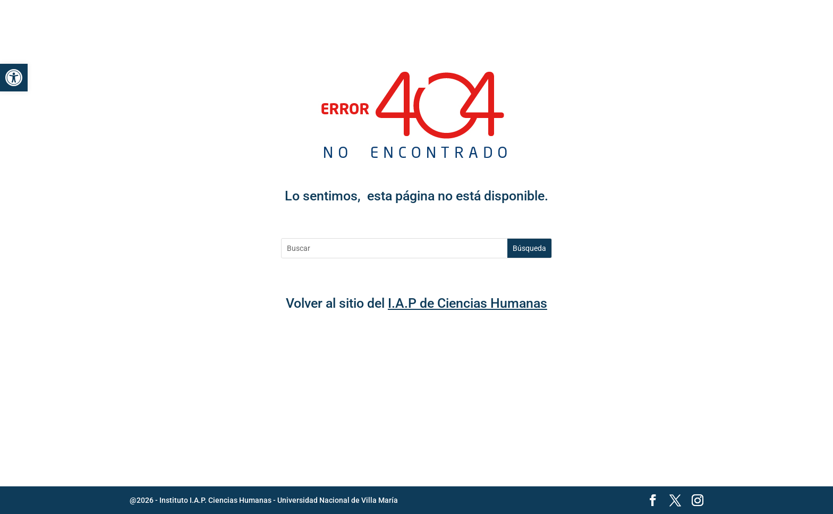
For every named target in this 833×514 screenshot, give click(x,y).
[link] (14, 77)
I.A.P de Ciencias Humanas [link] (467, 303)
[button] (694, 21)
